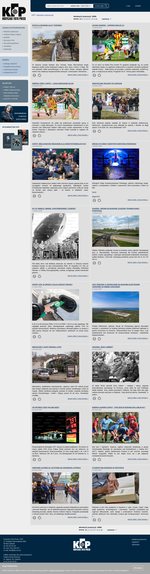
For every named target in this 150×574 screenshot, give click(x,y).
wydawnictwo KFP (10, 72)
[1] (81, 19)
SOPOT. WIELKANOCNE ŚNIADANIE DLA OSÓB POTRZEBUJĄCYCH (59, 144)
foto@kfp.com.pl (15, 550)
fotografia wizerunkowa (12, 67)
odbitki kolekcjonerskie (12, 90)
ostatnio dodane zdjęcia (12, 34)
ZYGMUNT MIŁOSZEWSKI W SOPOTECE (108, 468)
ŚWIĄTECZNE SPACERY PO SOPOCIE (107, 83)
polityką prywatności (56, 570)
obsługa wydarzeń (10, 64)
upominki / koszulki (11, 99)
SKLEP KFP (6, 83)
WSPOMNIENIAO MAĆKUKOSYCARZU (20, 116)
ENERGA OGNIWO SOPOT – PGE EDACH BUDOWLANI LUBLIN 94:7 (118, 407)
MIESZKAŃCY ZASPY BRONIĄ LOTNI (46, 347)
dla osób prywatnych (11, 43)
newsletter (7, 46)
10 (96, 19)
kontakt (138, 6)
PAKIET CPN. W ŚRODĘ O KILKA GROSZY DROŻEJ (52, 284)
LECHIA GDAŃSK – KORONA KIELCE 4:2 (108, 25)
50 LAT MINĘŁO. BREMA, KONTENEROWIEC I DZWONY (54, 209)
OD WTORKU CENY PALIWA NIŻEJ (45, 407)
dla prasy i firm (9, 40)
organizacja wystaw (11, 69)
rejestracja (7, 49)
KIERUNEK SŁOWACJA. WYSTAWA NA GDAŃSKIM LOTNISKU (56, 468)
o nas (128, 6)
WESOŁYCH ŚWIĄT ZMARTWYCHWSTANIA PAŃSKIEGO (114, 144)
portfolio (7, 37)
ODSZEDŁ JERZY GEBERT (102, 347)
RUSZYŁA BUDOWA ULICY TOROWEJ (47, 25)
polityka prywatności (139, 539)
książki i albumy (9, 87)
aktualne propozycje (11, 31)
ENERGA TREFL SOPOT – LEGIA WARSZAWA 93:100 (52, 83)
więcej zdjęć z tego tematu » (78, 75)
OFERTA (5, 60)
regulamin (135, 542)
